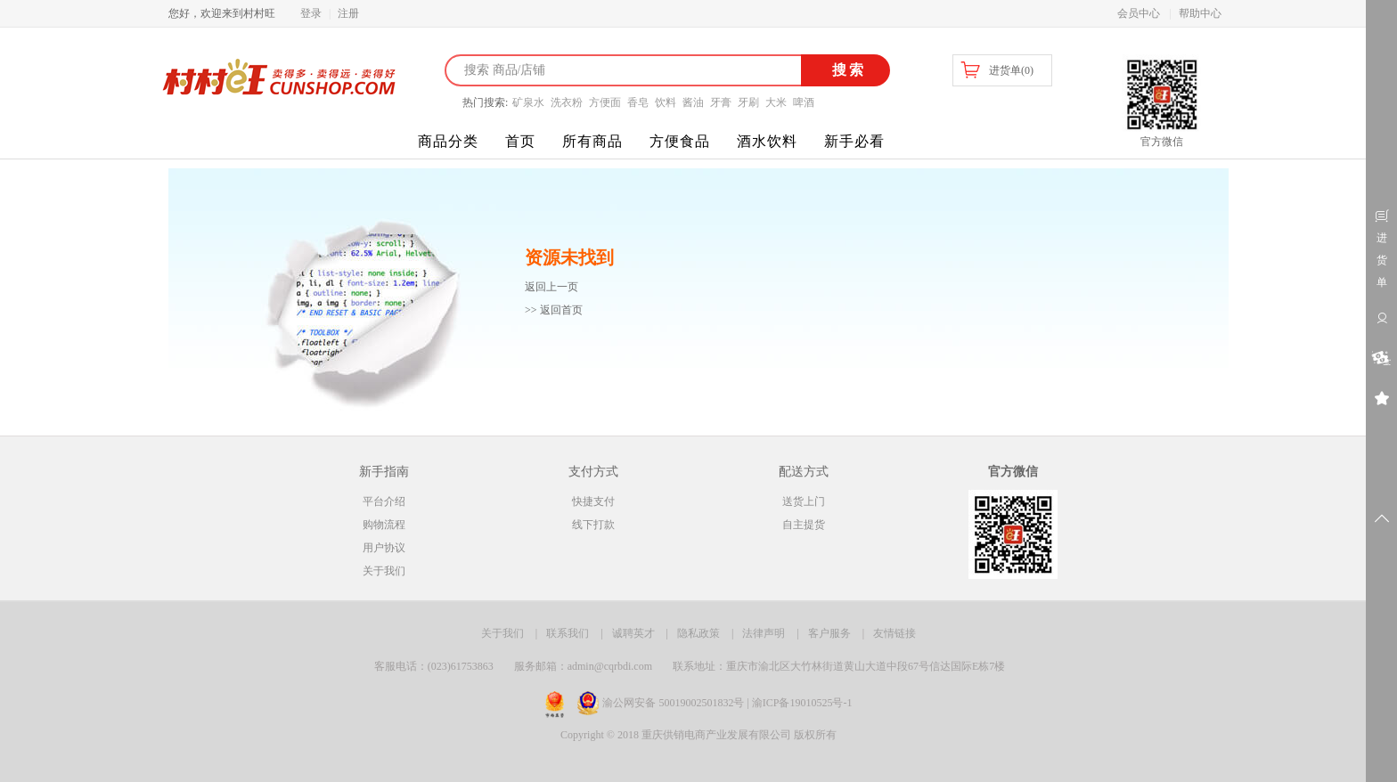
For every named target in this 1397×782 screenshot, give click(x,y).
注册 (348, 13)
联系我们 (567, 633)
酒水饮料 (767, 141)
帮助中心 (1200, 13)
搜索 (846, 69)
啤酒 (803, 102)
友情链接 (894, 633)
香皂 (638, 102)
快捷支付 (593, 501)
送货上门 (803, 501)
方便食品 (679, 141)
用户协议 (384, 548)
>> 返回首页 (554, 310)
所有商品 (592, 141)
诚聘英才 (633, 633)
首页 (520, 141)
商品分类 (448, 141)
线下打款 (593, 524)
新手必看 (854, 141)
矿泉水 (528, 102)
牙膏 (720, 102)
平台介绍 (384, 501)
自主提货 (803, 524)
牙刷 (748, 102)
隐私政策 (698, 633)
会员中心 (1138, 13)
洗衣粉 (567, 102)
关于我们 (384, 571)
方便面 (605, 102)
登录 (311, 13)
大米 (776, 102)
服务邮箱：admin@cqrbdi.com (583, 666)
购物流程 (384, 524)
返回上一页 (551, 287)
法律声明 (763, 633)
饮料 (665, 102)
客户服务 (829, 633)
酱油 (693, 102)
